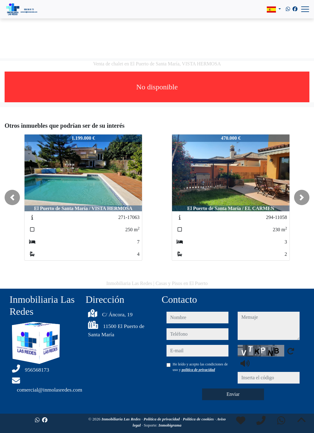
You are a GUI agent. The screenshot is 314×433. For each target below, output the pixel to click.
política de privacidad (198, 370)
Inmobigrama (170, 425)
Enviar (233, 394)
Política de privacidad (162, 419)
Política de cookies (199, 419)
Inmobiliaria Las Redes (121, 419)
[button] (12, 197)
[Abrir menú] (305, 9)
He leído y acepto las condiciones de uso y (200, 367)
